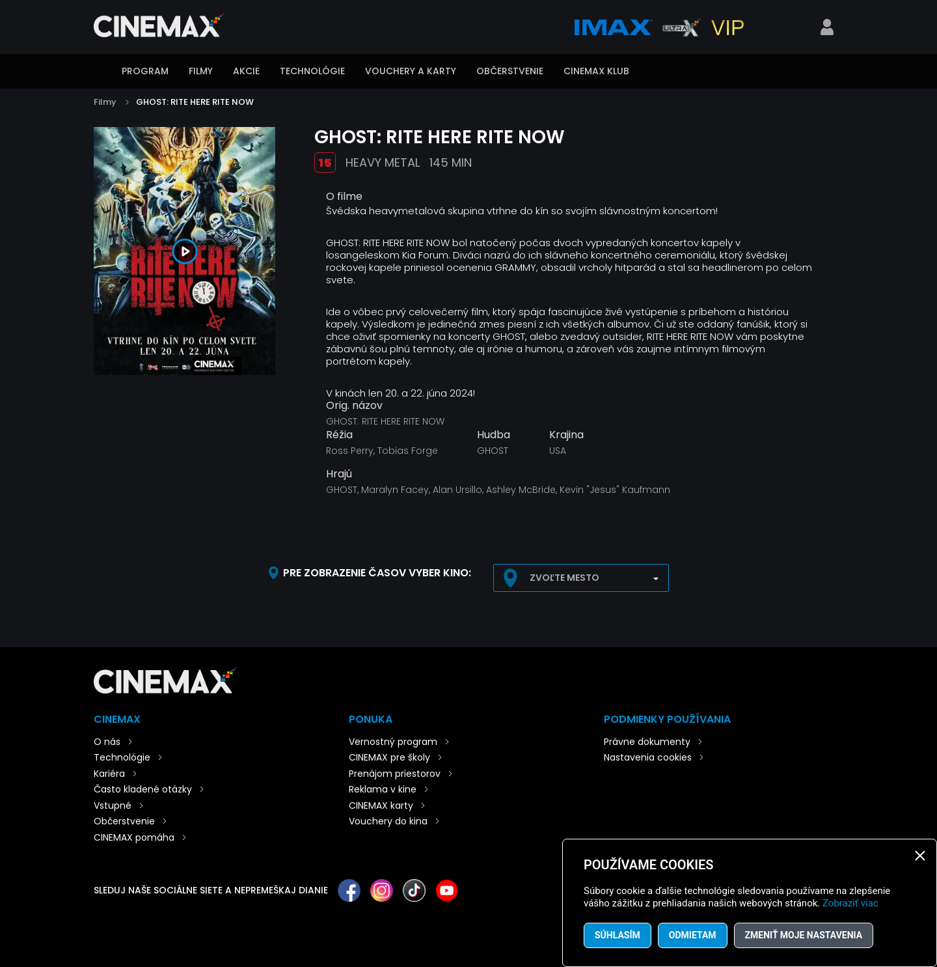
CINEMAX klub (596, 70)
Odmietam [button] (692, 935)
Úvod (100, 72)
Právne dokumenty (647, 741)
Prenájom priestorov (395, 773)
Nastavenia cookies (648, 757)
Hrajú (339, 474)
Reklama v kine (382, 789)
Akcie (246, 70)
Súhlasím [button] (617, 935)
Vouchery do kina (388, 821)
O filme (344, 196)
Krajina (566, 434)
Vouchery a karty (410, 70)
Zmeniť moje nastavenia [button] (804, 935)
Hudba (493, 434)
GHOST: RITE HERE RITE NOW (195, 102)
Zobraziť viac (850, 903)
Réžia (339, 434)
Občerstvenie (509, 70)
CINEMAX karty (381, 805)
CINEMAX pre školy (389, 757)
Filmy (201, 70)
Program (145, 70)
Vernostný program (393, 741)
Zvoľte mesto (564, 577)
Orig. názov (354, 405)
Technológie (312, 70)
